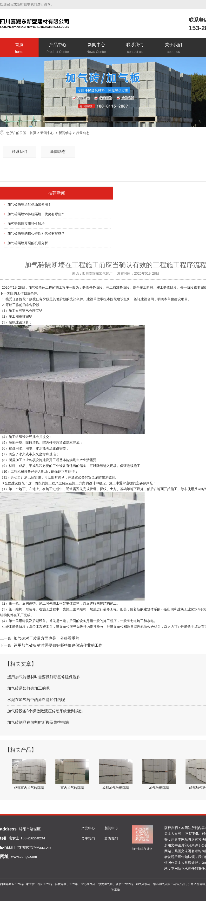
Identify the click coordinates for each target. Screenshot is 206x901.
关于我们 (173, 48)
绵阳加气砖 (45, 884)
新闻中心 (96, 48)
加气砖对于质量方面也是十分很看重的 (46, 638)
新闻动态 (65, 133)
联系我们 (135, 48)
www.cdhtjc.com (24, 856)
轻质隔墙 (60, 884)
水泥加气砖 (105, 884)
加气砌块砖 (143, 884)
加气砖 (33, 287)
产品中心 (58, 48)
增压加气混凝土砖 (164, 884)
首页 (19, 48)
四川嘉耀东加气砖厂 (97, 273)
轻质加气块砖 (124, 884)
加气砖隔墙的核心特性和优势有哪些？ (36, 233)
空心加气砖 (88, 884)
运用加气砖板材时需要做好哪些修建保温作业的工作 (57, 645)
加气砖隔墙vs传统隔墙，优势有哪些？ (36, 214)
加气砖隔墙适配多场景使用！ (29, 204)
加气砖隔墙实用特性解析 (26, 224)
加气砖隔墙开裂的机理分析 (27, 243)
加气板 (73, 884)
